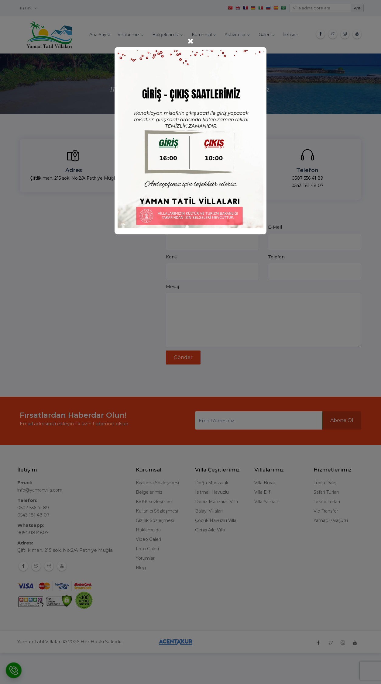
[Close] (190, 41)
